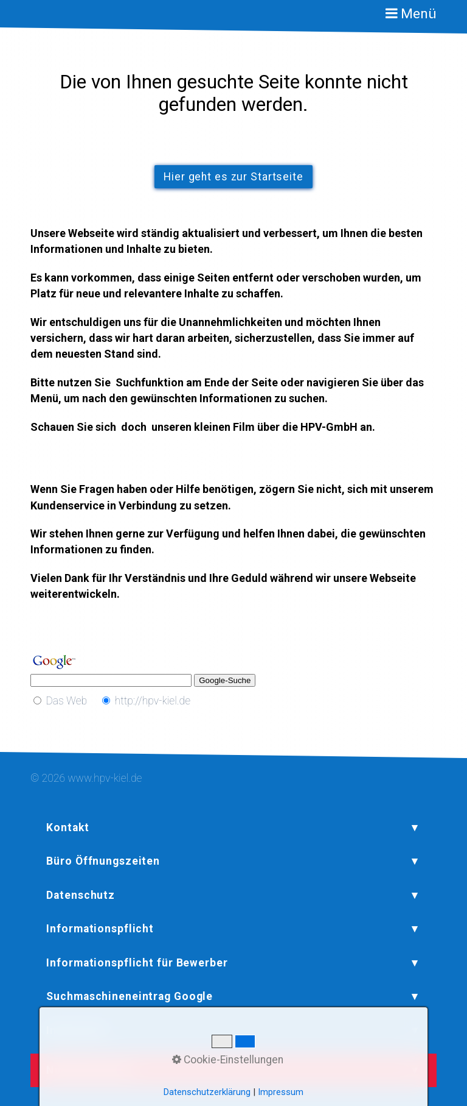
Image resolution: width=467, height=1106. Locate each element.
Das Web (66, 701)
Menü (419, 13)
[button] (233, 176)
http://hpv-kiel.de (153, 701)
